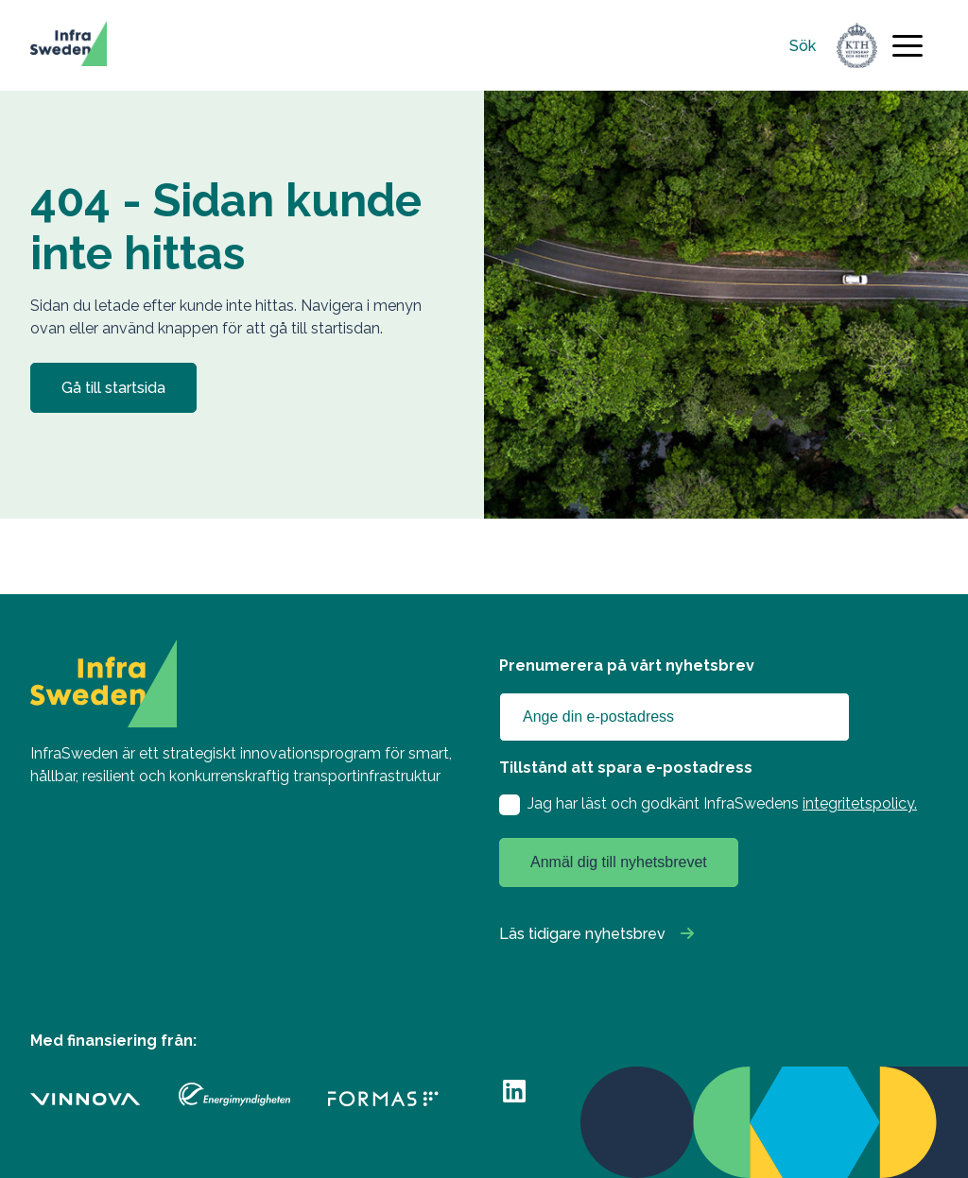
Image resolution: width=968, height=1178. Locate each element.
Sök (802, 46)
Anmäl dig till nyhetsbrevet (618, 862)
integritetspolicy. (860, 803)
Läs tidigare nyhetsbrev (582, 934)
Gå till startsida (113, 388)
